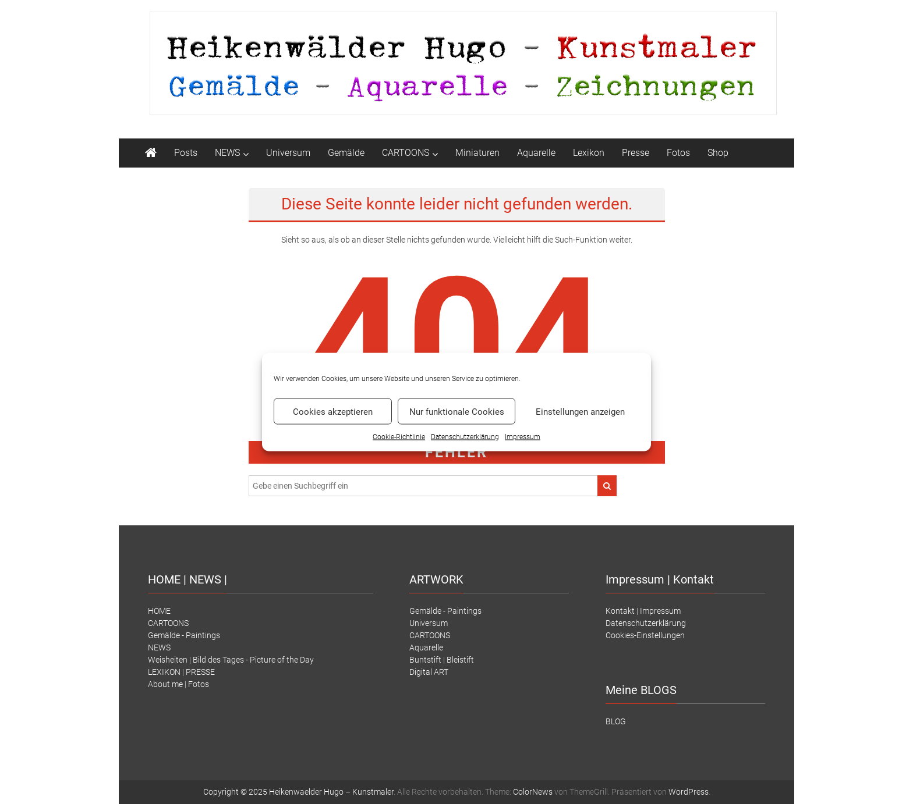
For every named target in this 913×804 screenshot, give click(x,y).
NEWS (227, 152)
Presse (635, 152)
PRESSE (200, 672)
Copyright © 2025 (236, 791)
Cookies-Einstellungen (645, 635)
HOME (159, 611)
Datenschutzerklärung (646, 623)
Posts (185, 152)
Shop (717, 152)
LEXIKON (164, 672)
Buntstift (425, 659)
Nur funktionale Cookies (456, 411)
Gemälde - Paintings (184, 635)
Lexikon (588, 152)
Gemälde (346, 152)
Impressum (522, 437)
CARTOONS (405, 152)
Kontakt (620, 611)
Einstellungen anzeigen (580, 411)
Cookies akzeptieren (333, 411)
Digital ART (428, 672)
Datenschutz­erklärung (465, 437)
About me (165, 684)
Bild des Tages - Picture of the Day (253, 659)
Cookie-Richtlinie (399, 437)
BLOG (616, 721)
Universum (288, 152)
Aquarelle (536, 152)
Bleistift (460, 659)
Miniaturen (477, 152)
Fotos (678, 152)
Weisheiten (167, 659)
